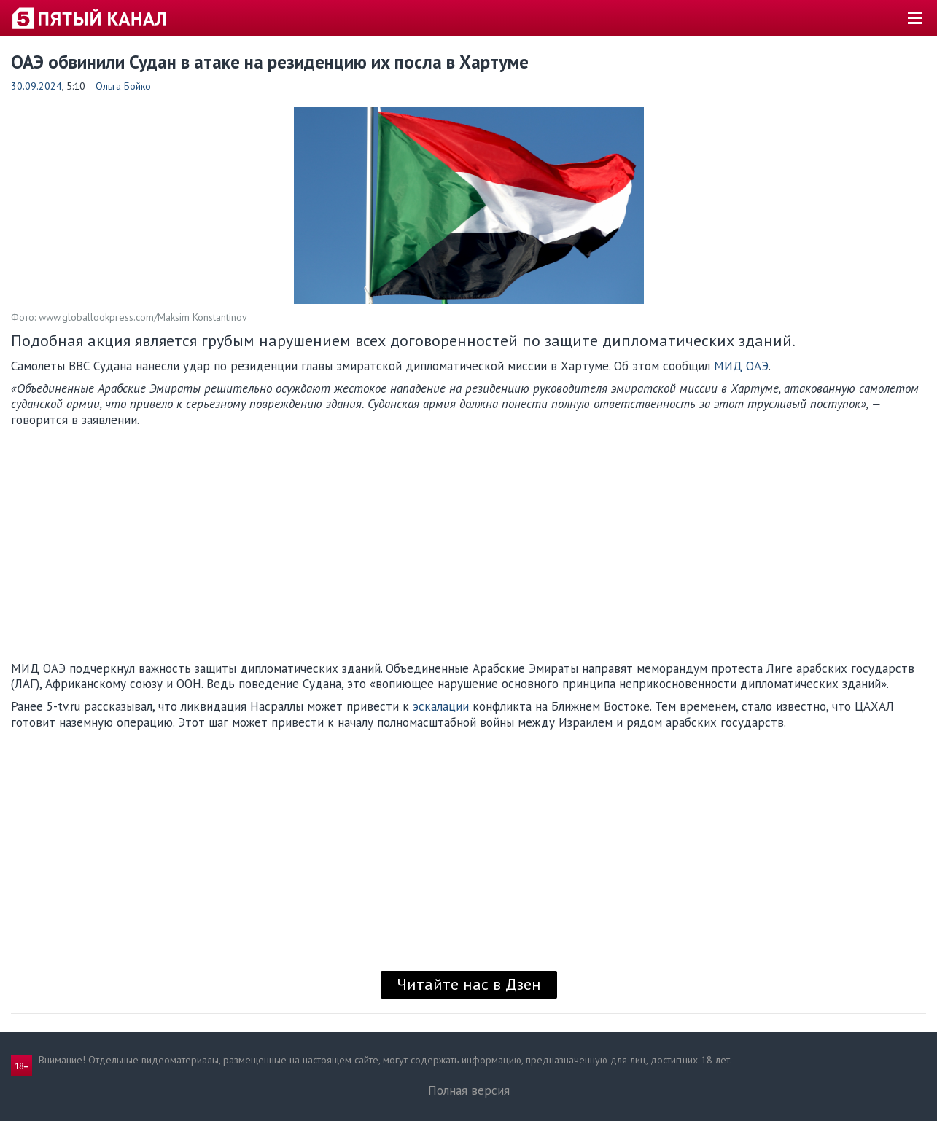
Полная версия (469, 1090)
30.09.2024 (36, 86)
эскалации (441, 706)
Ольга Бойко (123, 86)
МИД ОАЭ (741, 366)
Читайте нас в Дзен (469, 984)
